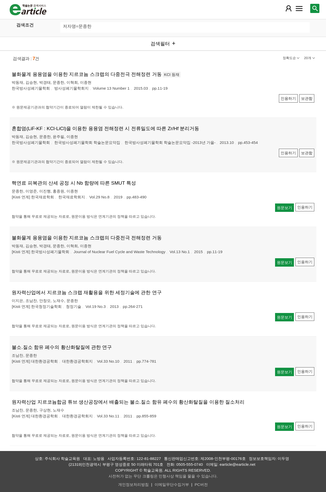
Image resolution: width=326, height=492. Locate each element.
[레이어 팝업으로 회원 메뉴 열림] (288, 8)
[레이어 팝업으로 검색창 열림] (314, 8)
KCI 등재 (171, 74)
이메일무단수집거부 (172, 484)
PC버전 (201, 484)
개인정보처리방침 (133, 484)
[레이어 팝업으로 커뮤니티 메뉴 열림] (299, 8)
